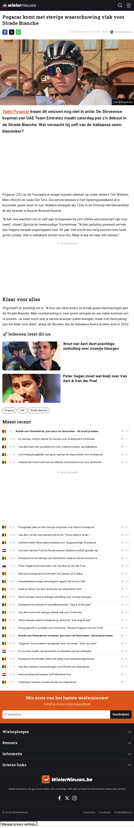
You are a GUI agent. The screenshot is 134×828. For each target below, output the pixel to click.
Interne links (14, 765)
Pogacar (9, 410)
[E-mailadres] (56, 714)
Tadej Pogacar (15, 111)
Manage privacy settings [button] (19, 824)
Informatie (12, 754)
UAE (22, 410)
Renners (9, 743)
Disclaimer (89, 812)
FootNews (105, 812)
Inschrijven (121, 714)
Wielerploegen (15, 731)
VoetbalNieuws (123, 812)
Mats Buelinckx (120, 31)
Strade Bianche (38, 410)
